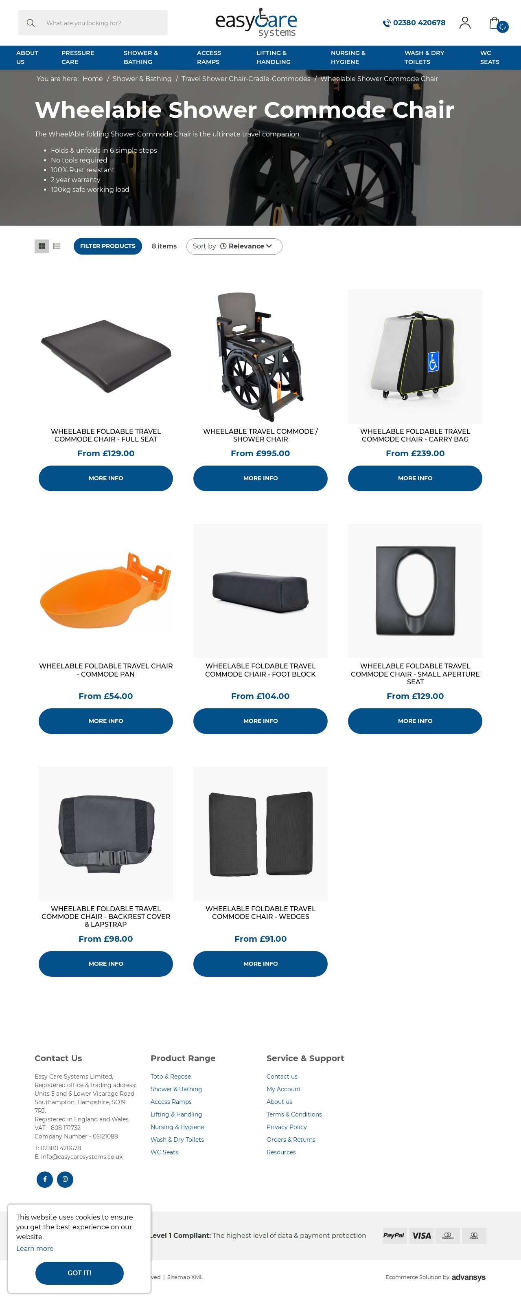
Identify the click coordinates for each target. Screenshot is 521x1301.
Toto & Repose (171, 1076)
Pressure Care (77, 57)
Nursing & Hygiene (348, 57)
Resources (281, 1152)
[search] (30, 23)
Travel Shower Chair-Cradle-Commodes (246, 79)
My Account (284, 1089)
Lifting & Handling (273, 57)
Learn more (35, 1249)
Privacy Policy (287, 1127)
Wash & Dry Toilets (424, 57)
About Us (27, 57)
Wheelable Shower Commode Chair (379, 79)
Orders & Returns (291, 1139)
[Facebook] (45, 1179)
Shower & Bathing (141, 57)
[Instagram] (65, 1179)
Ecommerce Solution (413, 1277)
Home (93, 79)
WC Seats (489, 57)
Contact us (282, 1076)
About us (279, 1101)
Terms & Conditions (294, 1114)
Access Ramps (209, 57)
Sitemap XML (185, 1277)
